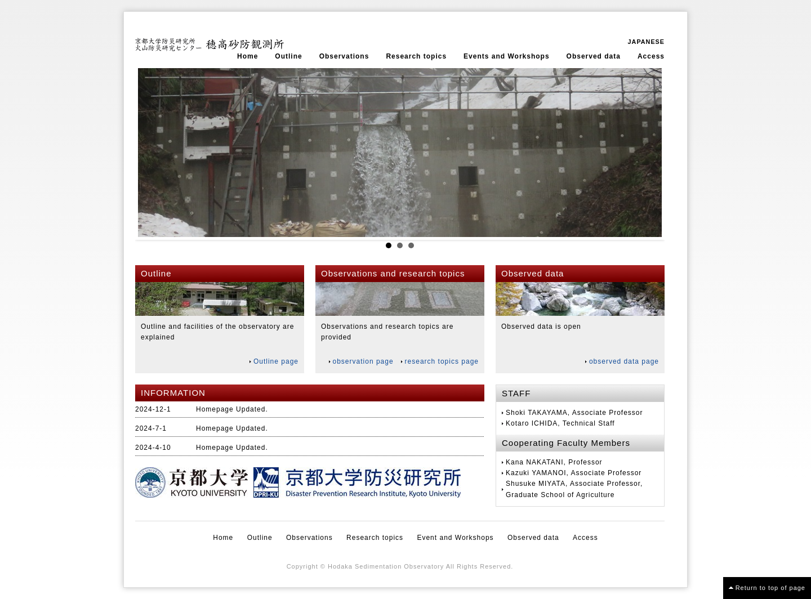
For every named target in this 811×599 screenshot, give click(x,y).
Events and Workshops (506, 56)
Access (651, 56)
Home (247, 56)
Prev (153, 153)
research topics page (442, 361)
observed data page (624, 361)
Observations (344, 56)
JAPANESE (646, 41)
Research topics (416, 56)
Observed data (594, 56)
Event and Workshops (455, 538)
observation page (363, 361)
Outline (288, 56)
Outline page (275, 361)
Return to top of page (770, 587)
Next (647, 153)
